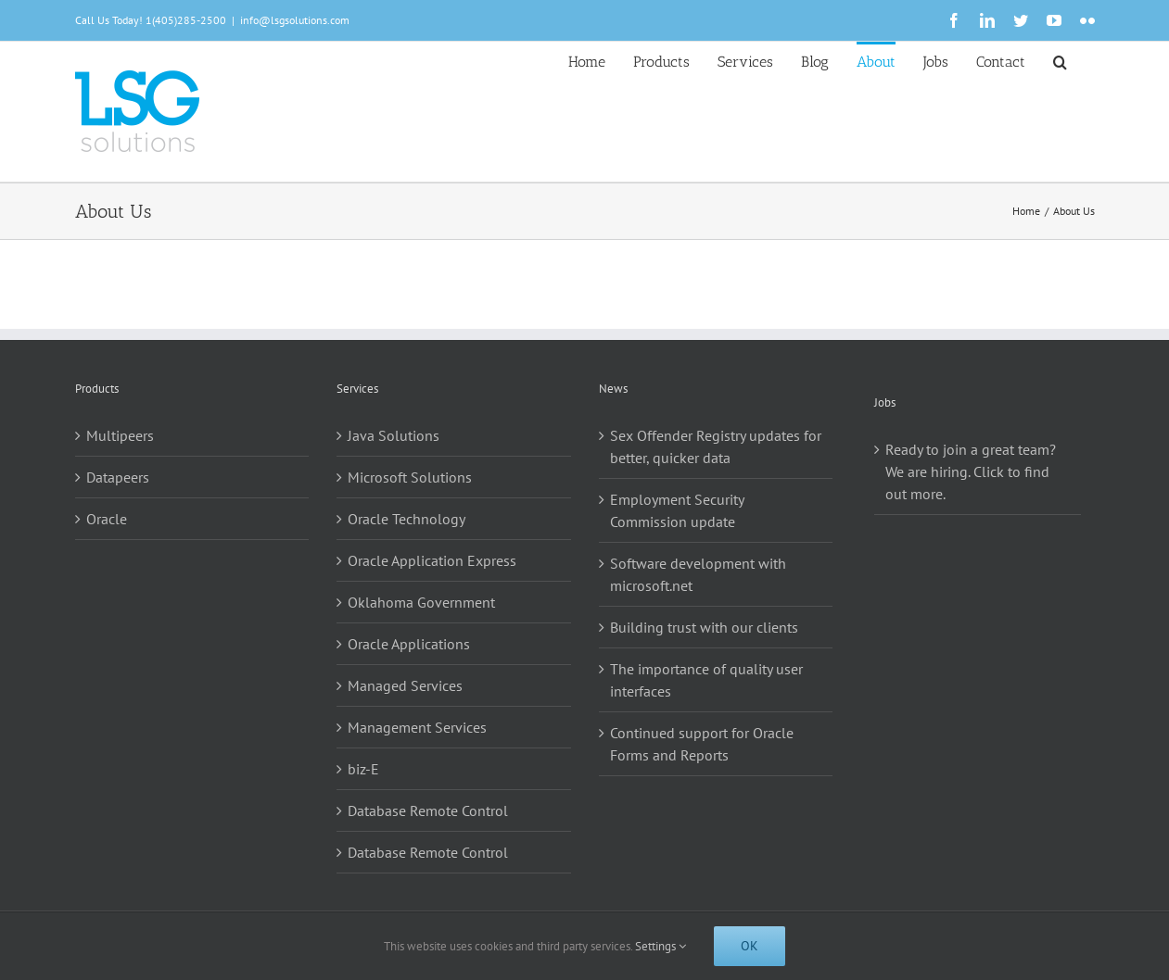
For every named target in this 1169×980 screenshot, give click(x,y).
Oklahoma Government (421, 602)
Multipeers (120, 435)
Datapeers (117, 477)
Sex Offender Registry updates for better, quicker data (715, 446)
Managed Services (405, 685)
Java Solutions (393, 435)
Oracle (106, 518)
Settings (660, 946)
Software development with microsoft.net (698, 574)
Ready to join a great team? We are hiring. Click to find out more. (970, 471)
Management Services (417, 727)
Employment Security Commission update (676, 510)
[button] (1060, 60)
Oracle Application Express (432, 560)
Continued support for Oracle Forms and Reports (702, 743)
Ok (749, 945)
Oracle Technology (406, 518)
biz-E (363, 769)
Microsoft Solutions (410, 477)
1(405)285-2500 (186, 20)
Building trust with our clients (704, 627)
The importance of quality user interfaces (706, 680)
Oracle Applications (409, 643)
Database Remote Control (428, 810)
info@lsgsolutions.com (294, 20)
